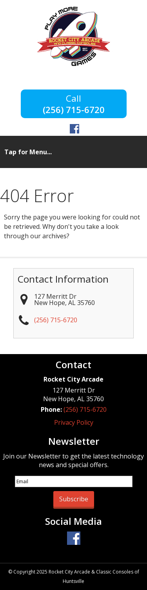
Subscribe (73, 499)
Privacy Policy (73, 422)
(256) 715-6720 (74, 109)
